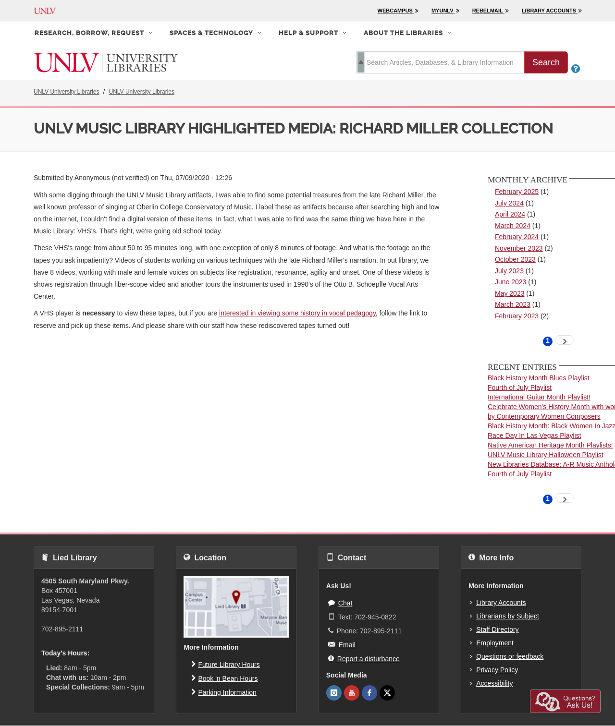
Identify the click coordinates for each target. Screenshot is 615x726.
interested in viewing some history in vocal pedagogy (297, 313)
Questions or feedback (509, 656)
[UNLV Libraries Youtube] (351, 693)
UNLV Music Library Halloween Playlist (545, 455)
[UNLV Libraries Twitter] (387, 693)
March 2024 (512, 226)
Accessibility (494, 683)
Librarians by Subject (507, 616)
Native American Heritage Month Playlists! (550, 445)
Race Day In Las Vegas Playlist (534, 435)
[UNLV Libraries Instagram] (334, 693)
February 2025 (517, 191)
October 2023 (515, 259)
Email (342, 644)
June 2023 (510, 282)
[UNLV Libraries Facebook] (369, 693)
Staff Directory (497, 629)
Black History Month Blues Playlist (539, 378)
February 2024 (517, 237)
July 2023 (509, 271)
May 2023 (509, 293)
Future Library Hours (225, 664)
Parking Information (223, 692)
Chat (340, 602)
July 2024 (509, 203)
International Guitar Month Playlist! (539, 397)
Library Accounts (501, 602)
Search (546, 62)
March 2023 (512, 304)
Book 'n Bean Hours (224, 678)
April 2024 (510, 214)
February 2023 (517, 316)
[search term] (441, 62)
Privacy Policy (497, 670)
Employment (495, 643)
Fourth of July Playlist (520, 387)
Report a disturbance (364, 658)
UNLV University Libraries (66, 91)
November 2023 (519, 248)
